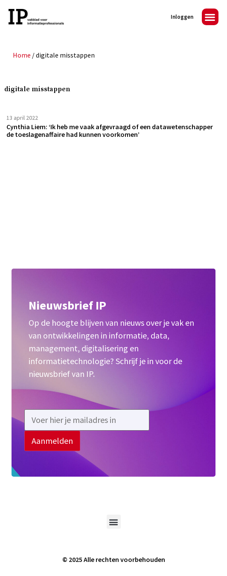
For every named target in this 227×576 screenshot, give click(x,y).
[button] (210, 17)
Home (22, 55)
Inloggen (182, 16)
